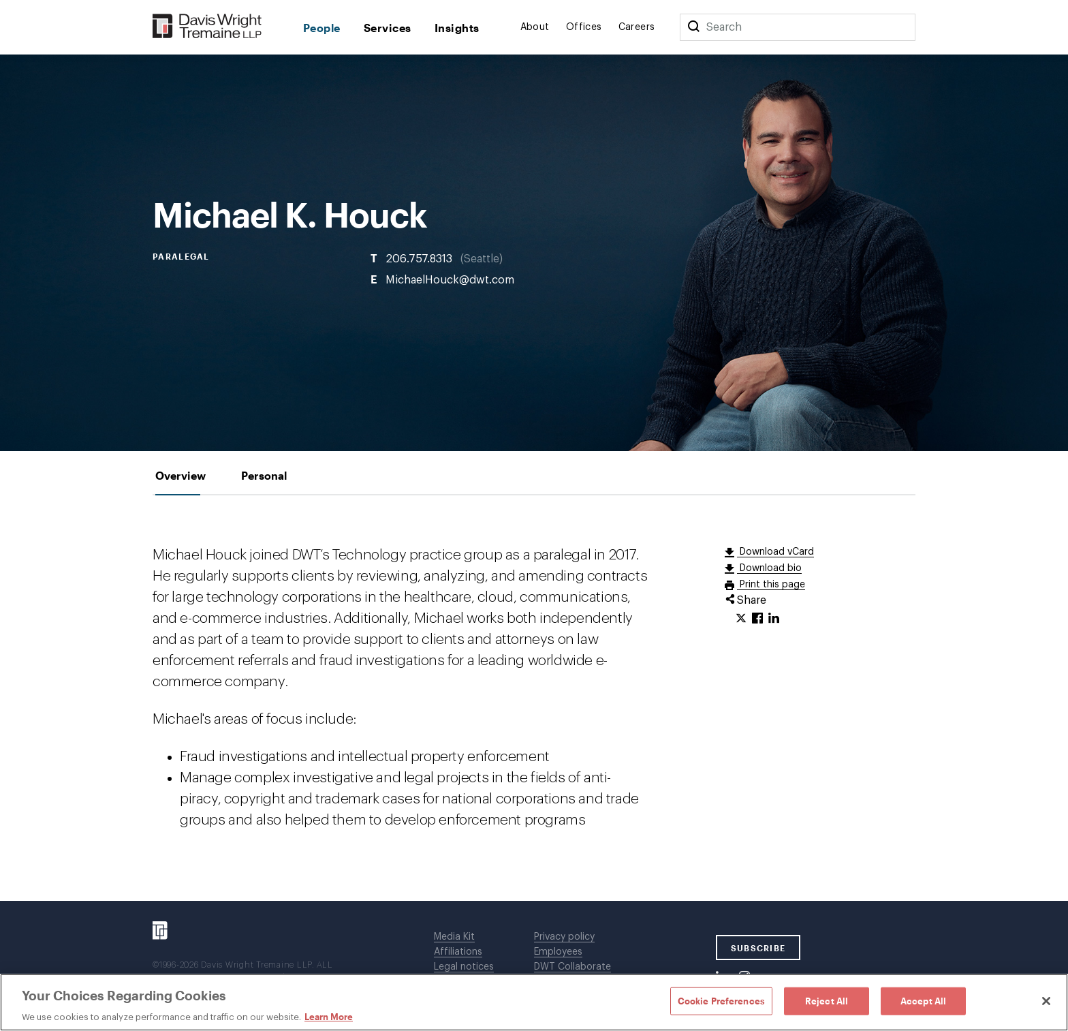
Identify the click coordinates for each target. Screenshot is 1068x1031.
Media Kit (454, 937)
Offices (584, 27)
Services (387, 27)
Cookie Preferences (721, 1000)
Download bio (769, 568)
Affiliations (458, 952)
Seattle (481, 258)
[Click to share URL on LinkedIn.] (773, 619)
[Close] (1046, 1001)
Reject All (826, 1000)
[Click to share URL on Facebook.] (757, 619)
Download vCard (775, 552)
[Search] (693, 27)
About (535, 27)
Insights (457, 27)
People (322, 27)
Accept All (923, 1000)
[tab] (180, 475)
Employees (558, 952)
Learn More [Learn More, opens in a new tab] (328, 1016)
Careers (636, 27)
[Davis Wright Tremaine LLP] (207, 27)
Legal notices (464, 967)
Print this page (771, 584)
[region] (534, 1002)
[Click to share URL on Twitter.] (741, 619)
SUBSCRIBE (758, 948)
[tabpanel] (534, 698)
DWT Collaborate (572, 967)
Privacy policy (564, 937)
